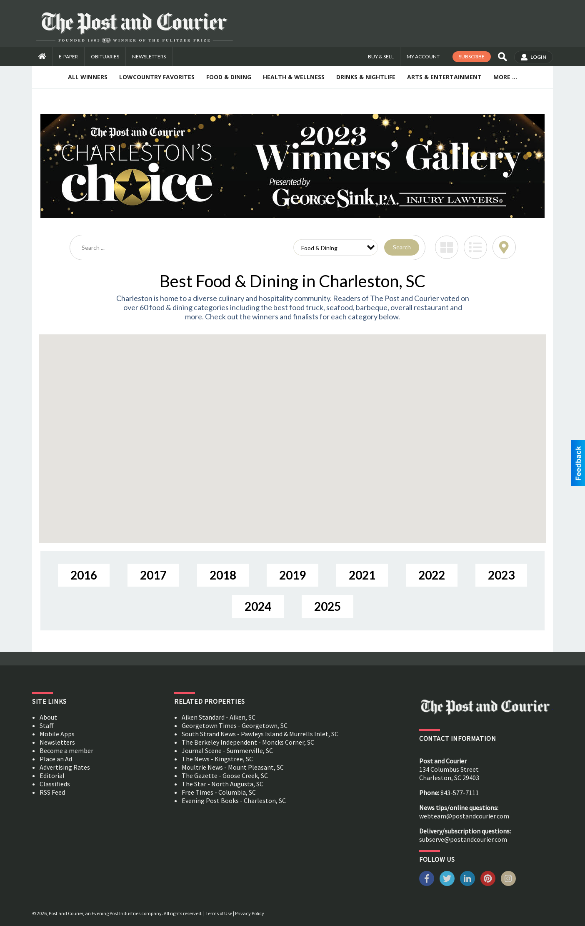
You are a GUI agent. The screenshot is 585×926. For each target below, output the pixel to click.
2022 (431, 575)
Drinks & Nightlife (365, 77)
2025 (327, 606)
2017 (153, 575)
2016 (83, 575)
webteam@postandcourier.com (464, 816)
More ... (505, 77)
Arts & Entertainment (444, 77)
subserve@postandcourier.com (463, 839)
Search (402, 247)
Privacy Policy (249, 913)
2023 (501, 575)
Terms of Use (218, 913)
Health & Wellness (294, 77)
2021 (362, 575)
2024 (258, 606)
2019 (292, 575)
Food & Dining (228, 77)
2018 (223, 575)
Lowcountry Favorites (157, 77)
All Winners (88, 77)
